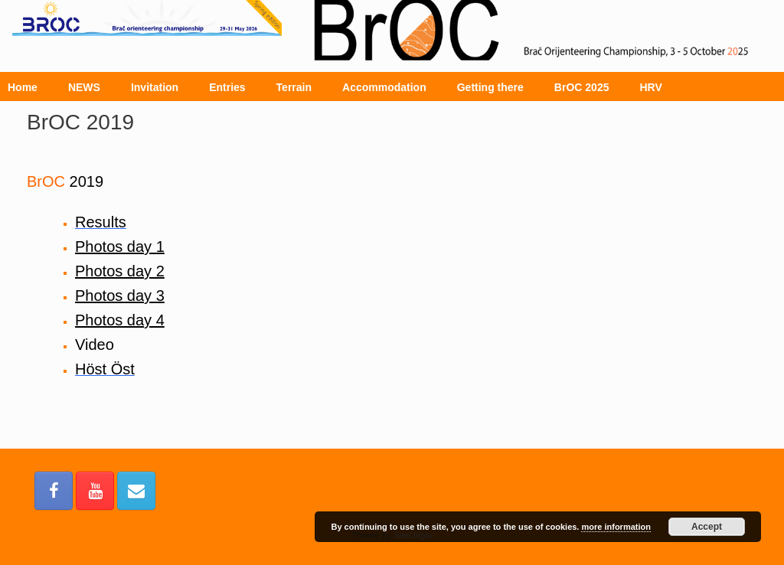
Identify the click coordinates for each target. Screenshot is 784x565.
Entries (227, 87)
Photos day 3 (120, 295)
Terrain (294, 87)
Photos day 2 (120, 271)
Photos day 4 (120, 320)
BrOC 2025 (581, 87)
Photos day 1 (120, 246)
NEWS (84, 87)
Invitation (154, 87)
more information (615, 526)
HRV (650, 87)
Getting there (490, 87)
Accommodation (384, 87)
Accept (706, 526)
